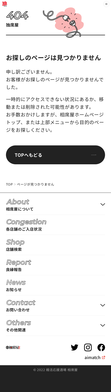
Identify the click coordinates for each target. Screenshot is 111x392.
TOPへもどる (55, 155)
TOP (9, 184)
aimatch (92, 357)
